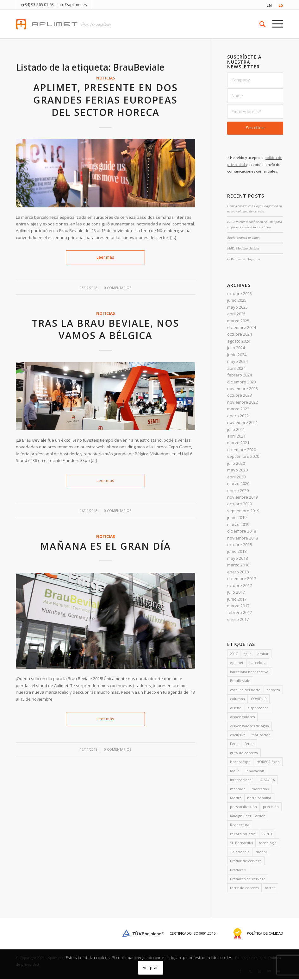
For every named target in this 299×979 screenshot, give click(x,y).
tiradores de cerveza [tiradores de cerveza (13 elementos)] (247, 878)
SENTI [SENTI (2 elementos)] (267, 833)
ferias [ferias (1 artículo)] (249, 743)
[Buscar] (259, 24)
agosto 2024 (238, 341)
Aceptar (150, 967)
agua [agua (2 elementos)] (248, 653)
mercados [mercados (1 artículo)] (260, 788)
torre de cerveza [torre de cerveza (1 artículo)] (244, 887)
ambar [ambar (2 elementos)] (263, 653)
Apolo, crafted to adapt (243, 237)
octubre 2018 (239, 544)
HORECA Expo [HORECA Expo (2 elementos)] (268, 761)
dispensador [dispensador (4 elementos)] (257, 707)
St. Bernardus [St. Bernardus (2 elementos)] (241, 842)
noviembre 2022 (242, 402)
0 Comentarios (117, 288)
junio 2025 (236, 300)
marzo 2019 (238, 524)
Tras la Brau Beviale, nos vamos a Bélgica (105, 329)
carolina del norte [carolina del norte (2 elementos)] (245, 689)
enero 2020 (238, 490)
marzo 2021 (238, 442)
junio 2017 (236, 599)
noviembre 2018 (242, 538)
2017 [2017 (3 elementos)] (234, 653)
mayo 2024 (237, 361)
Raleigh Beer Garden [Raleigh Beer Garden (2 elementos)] (247, 815)
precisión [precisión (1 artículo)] (271, 806)
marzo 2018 (238, 565)
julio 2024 (236, 348)
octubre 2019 (239, 504)
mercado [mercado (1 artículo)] (238, 788)
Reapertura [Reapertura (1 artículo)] (239, 824)
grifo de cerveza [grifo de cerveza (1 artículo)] (244, 752)
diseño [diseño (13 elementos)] (235, 707)
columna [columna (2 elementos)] (237, 698)
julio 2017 (236, 592)
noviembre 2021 (242, 422)
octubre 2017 (239, 585)
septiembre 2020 (243, 456)
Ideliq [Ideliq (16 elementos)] (235, 770)
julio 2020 (236, 463)
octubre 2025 (239, 293)
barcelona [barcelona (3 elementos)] (257, 662)
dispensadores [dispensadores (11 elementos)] (242, 716)
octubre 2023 (239, 395)
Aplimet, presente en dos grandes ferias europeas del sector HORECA (105, 100)
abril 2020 (236, 477)
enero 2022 (238, 416)
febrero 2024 (239, 375)
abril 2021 (236, 436)
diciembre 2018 (241, 531)
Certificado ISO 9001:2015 (168, 933)
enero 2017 (238, 619)
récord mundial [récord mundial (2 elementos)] (243, 833)
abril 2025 (236, 314)
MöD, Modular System (243, 248)
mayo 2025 (237, 307)
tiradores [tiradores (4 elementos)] (238, 870)
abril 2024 (236, 368)
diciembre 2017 (241, 578)
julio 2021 (236, 429)
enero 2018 (238, 572)
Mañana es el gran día (105, 546)
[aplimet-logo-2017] (63, 24)
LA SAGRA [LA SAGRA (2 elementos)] (267, 779)
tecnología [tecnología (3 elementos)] (268, 842)
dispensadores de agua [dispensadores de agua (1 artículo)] (249, 725)
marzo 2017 (238, 606)
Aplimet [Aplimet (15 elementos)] (236, 662)
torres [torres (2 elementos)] (270, 887)
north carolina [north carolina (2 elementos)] (259, 797)
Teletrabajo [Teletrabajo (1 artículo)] (240, 852)
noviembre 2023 (242, 388)
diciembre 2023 (241, 382)
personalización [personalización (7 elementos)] (243, 806)
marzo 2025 (238, 321)
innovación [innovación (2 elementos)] (255, 770)
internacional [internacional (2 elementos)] (241, 779)
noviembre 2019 (242, 497)
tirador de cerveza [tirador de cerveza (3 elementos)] (246, 860)
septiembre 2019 (243, 511)
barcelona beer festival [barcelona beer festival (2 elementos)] (249, 671)
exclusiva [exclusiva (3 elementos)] (238, 734)
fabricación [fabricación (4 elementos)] (261, 734)
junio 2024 (236, 354)
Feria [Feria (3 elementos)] (234, 743)
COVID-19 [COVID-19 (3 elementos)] (259, 698)
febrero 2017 (239, 612)
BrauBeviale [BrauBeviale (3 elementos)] (240, 680)
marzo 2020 (238, 483)
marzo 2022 (238, 409)
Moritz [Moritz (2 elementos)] (235, 797)
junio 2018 (236, 551)
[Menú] (274, 24)
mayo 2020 (237, 470)
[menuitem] (269, 5)
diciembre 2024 (241, 327)
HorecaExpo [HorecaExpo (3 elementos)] (240, 761)
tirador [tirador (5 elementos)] (261, 852)
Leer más (105, 257)
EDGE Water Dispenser (244, 259)
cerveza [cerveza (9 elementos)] (273, 689)
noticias (105, 77)
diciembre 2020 (241, 449)
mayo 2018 (237, 558)
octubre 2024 (239, 334)
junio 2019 (236, 517)
